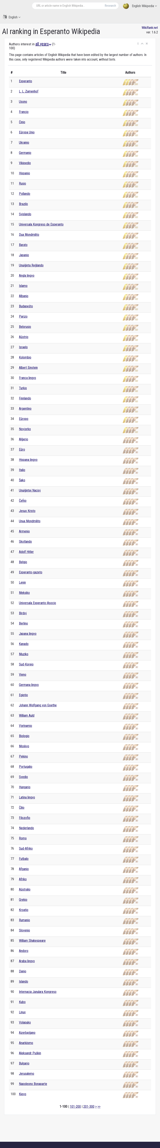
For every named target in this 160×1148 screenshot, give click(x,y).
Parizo (23, 316)
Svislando (25, 214)
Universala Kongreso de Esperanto (41, 224)
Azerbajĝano (27, 1033)
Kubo (22, 1002)
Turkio (23, 388)
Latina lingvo (27, 797)
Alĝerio (23, 439)
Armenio (24, 531)
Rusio (22, 183)
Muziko (23, 654)
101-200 (75, 1107)
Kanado (24, 644)
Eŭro (22, 449)
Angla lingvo (26, 275)
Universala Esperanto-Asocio (37, 603)
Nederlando (26, 828)
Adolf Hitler (26, 552)
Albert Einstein (28, 368)
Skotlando (25, 542)
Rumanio (24, 920)
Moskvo (24, 746)
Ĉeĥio (22, 501)
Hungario (24, 787)
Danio (22, 971)
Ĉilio (21, 808)
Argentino (25, 409)
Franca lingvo (27, 378)
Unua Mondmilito (29, 521)
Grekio (23, 900)
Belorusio (25, 327)
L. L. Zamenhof (28, 91)
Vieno (22, 675)
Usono (23, 102)
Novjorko (25, 429)
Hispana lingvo (28, 460)
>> (99, 1107)
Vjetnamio (25, 726)
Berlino (23, 623)
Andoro (23, 951)
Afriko (23, 879)
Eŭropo (23, 419)
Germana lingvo (29, 685)
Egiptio (23, 695)
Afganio (24, 869)
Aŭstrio (23, 337)
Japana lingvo (27, 634)
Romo (23, 838)
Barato (23, 245)
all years (43, 43)
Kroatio (23, 910)
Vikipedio (25, 163)
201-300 (88, 1107)
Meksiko (24, 593)
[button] (138, 44)
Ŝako (22, 480)
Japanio (24, 255)
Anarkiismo (26, 1043)
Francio (24, 112)
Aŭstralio (24, 889)
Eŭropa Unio (27, 132)
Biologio (24, 736)
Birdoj (23, 613)
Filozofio (24, 818)
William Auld (26, 715)
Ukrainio (24, 142)
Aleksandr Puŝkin (30, 1053)
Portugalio (25, 767)
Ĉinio (22, 122)
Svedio (23, 777)
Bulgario (24, 1063)
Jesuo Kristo (27, 511)
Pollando (24, 194)
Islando (23, 981)
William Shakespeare (32, 941)
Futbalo (24, 859)
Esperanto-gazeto (30, 572)
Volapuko (25, 1022)
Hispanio (24, 173)
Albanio (23, 296)
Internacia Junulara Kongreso (37, 992)
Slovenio (24, 930)
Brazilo (23, 204)
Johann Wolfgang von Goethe (38, 705)
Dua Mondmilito (29, 235)
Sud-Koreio (26, 664)
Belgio (23, 562)
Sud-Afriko (26, 848)
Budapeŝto (26, 306)
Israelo (23, 347)
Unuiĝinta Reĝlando (31, 265)
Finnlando (25, 398)
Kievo (22, 1094)
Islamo (23, 286)
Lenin (22, 582)
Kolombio (25, 357)
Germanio (25, 153)
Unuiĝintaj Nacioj (30, 490)
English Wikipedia (140, 6)
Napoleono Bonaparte (33, 1084)
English (11, 17)
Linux (22, 1012)
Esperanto (25, 81)
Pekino (23, 756)
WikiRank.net (150, 28)
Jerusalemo (26, 1074)
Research (110, 5)
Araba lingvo (27, 961)
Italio (22, 470)
